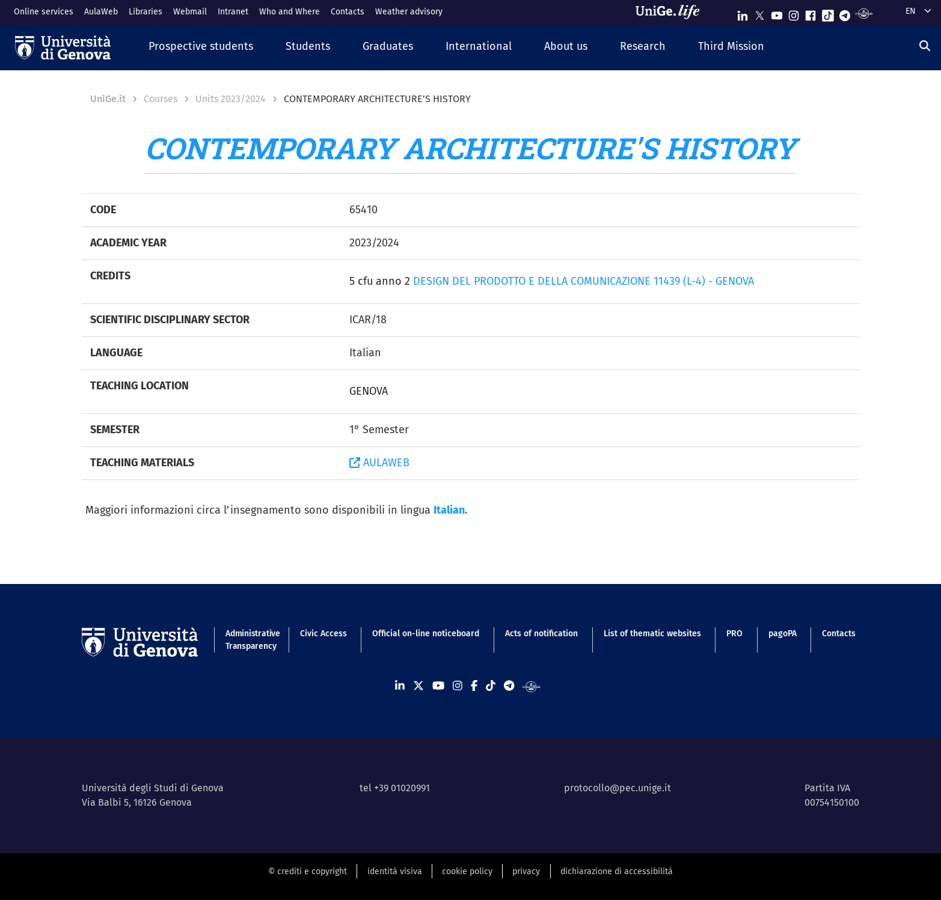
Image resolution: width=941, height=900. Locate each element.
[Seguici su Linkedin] (742, 13)
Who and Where (289, 12)
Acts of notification (541, 633)
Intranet (233, 12)
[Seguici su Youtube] (776, 13)
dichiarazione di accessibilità (616, 871)
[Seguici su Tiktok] (828, 13)
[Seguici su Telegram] (844, 13)
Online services (43, 12)
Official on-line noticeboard (425, 633)
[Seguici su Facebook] (810, 13)
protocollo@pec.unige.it (617, 788)
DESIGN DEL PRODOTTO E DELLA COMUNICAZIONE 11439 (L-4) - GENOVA (583, 281)
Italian (449, 510)
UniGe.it (108, 99)
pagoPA (782, 633)
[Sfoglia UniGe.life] (672, 12)
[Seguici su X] (759, 13)
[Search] (924, 46)
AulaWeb (101, 12)
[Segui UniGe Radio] (863, 13)
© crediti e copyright (307, 871)
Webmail (190, 12)
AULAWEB (379, 462)
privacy (526, 871)
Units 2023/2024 (230, 99)
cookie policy (467, 871)
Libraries (145, 12)
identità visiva (394, 871)
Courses (160, 99)
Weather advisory (409, 12)
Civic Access (323, 633)
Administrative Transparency (249, 639)
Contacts (347, 12)
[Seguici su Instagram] (793, 13)
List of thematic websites (652, 633)
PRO (734, 633)
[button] (200, 47)
